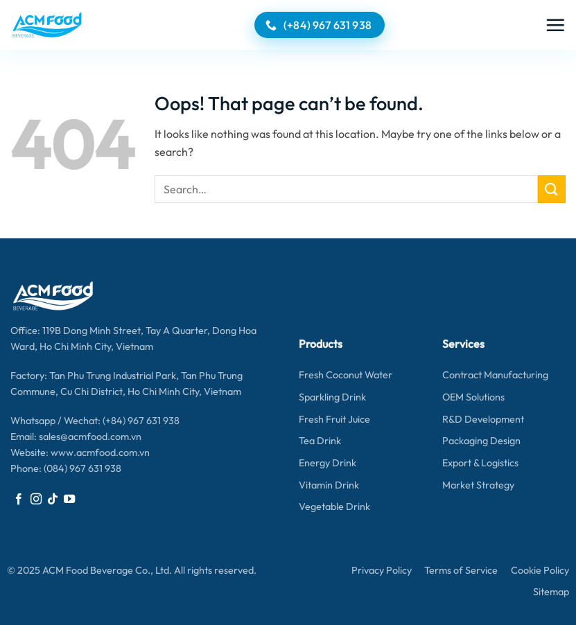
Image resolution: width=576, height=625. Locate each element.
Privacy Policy (381, 570)
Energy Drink (327, 463)
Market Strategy (478, 485)
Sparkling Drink (332, 397)
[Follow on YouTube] (69, 499)
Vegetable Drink (334, 506)
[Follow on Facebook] (18, 499)
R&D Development (483, 419)
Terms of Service (461, 570)
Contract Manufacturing (495, 375)
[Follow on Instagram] (36, 499)
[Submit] (552, 188)
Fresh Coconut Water (345, 375)
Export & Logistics (480, 463)
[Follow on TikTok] (52, 499)
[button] (555, 25)
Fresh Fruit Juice (334, 419)
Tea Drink (320, 440)
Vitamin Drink (329, 485)
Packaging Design (481, 440)
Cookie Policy (540, 570)
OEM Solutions (473, 397)
